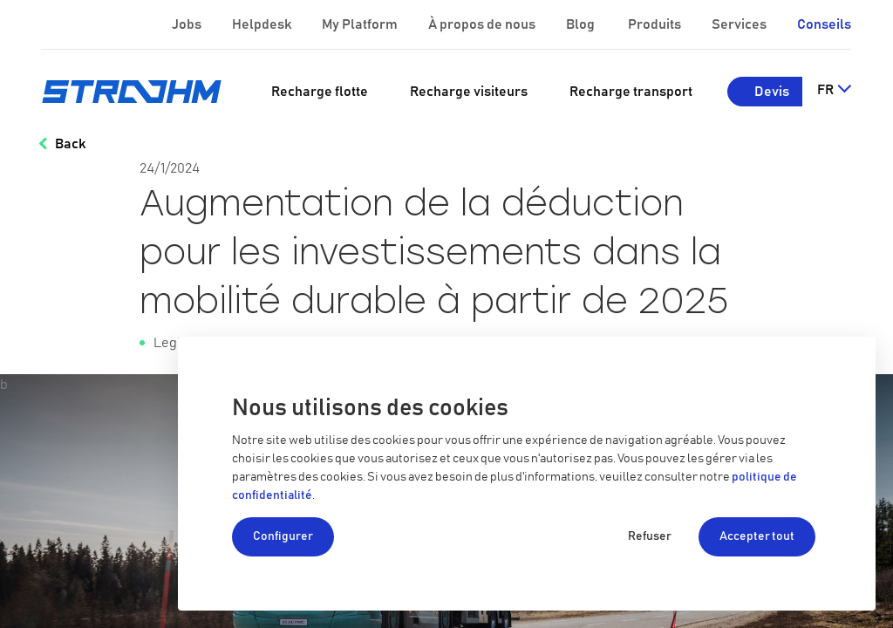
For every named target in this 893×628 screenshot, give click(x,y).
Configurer (283, 536)
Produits (656, 24)
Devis (771, 92)
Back (70, 144)
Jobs (188, 24)
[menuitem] (319, 91)
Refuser (649, 536)
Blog (581, 24)
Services (740, 24)
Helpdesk (263, 24)
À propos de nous (483, 24)
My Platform (360, 24)
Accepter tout (756, 536)
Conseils (824, 24)
